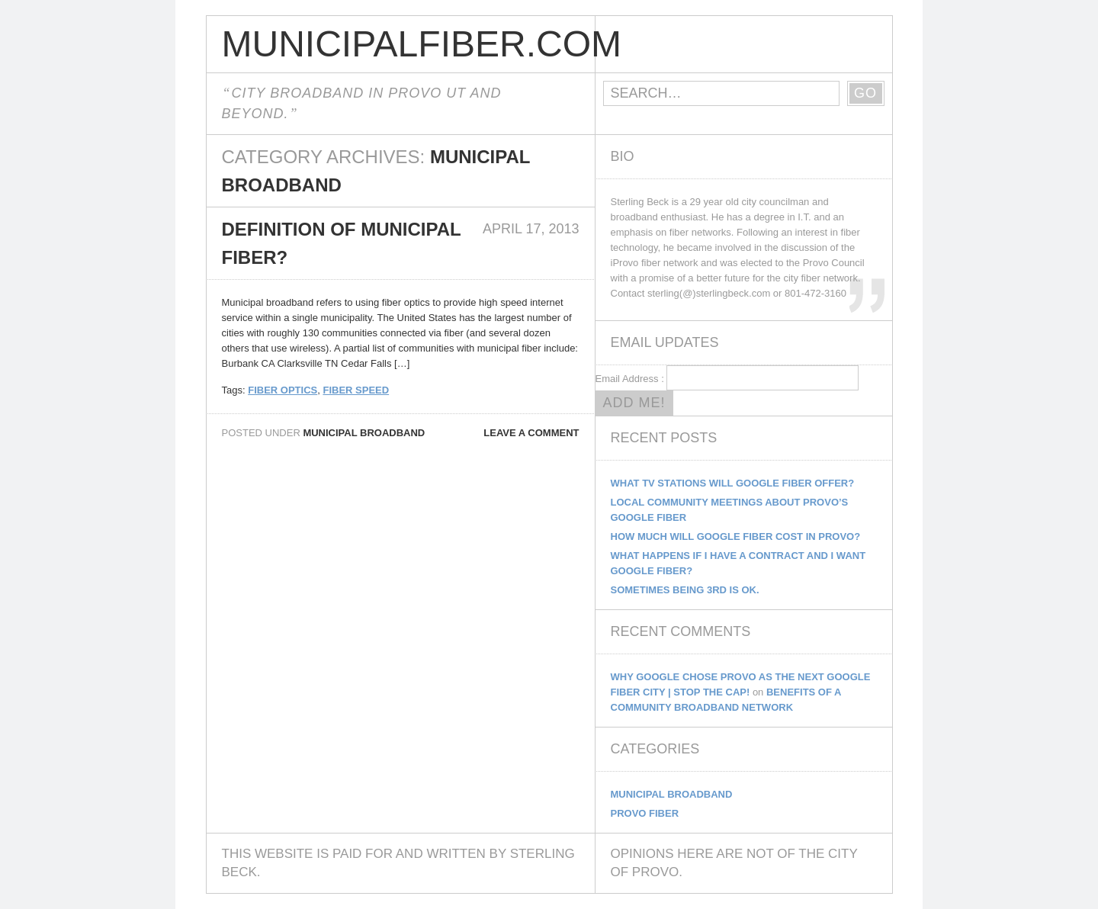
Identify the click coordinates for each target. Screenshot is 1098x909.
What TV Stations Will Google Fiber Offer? (733, 483)
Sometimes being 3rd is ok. (685, 590)
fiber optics (282, 390)
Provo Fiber (645, 813)
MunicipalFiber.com (408, 44)
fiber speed (356, 390)
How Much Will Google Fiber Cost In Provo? (736, 536)
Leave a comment (531, 432)
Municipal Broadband (364, 432)
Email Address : (630, 378)
